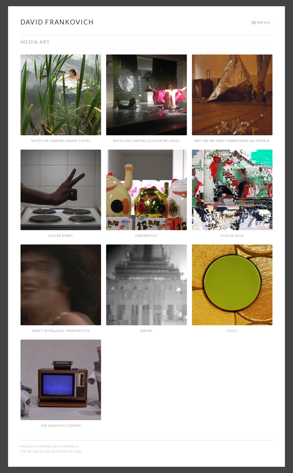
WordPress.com (66, 451)
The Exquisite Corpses (61, 426)
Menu (264, 22)
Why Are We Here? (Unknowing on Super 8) (232, 141)
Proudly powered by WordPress (50, 446)
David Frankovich (57, 22)
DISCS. (232, 331)
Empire (146, 331)
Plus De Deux (232, 236)
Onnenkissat (146, 236)
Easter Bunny (61, 236)
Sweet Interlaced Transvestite (61, 331)
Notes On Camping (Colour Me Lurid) (146, 141)
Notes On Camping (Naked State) (60, 141)
